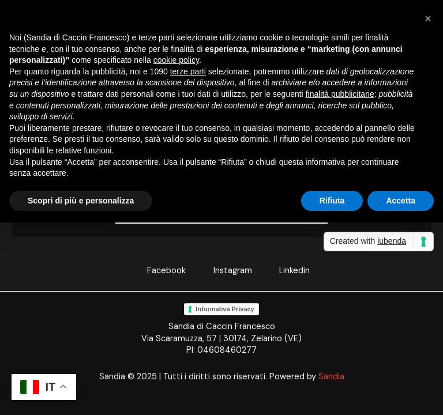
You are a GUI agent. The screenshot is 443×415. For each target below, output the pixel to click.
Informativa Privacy (225, 308)
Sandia (331, 376)
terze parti (188, 71)
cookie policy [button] (176, 60)
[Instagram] (226, 271)
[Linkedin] (287, 271)
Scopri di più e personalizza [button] (81, 200)
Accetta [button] (400, 200)
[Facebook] (159, 271)
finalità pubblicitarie (340, 94)
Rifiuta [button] (332, 200)
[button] (428, 18)
